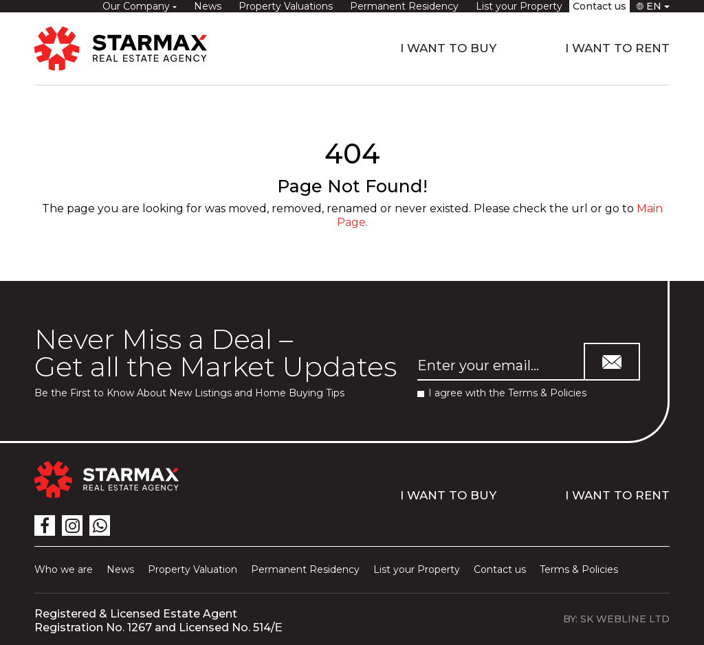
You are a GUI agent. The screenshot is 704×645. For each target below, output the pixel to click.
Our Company (137, 6)
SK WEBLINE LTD (625, 619)
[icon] (44, 525)
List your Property (519, 6)
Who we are (63, 569)
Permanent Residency (404, 6)
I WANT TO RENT (617, 48)
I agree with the (501, 393)
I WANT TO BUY (448, 48)
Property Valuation (192, 569)
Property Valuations (286, 6)
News (207, 6)
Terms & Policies (547, 393)
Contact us (599, 6)
